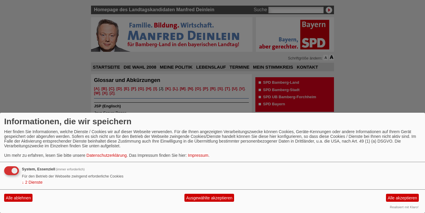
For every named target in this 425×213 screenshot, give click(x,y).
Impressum (198, 155)
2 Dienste (32, 182)
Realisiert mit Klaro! (404, 207)
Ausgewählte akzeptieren (209, 198)
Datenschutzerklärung (107, 155)
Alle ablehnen (18, 198)
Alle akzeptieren (402, 198)
